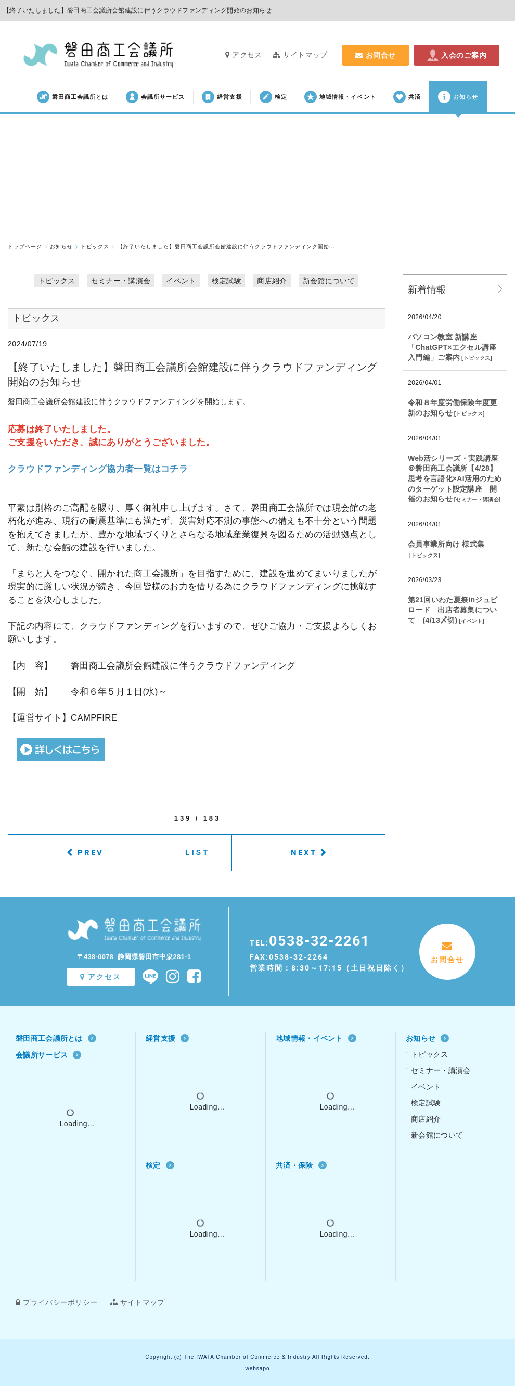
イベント (181, 280)
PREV (91, 852)
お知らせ (458, 97)
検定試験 (226, 280)
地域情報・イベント (340, 97)
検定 (273, 97)
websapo (257, 1368)
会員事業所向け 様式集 (446, 544)
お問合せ (375, 55)
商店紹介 (272, 280)
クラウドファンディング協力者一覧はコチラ (98, 469)
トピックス (56, 280)
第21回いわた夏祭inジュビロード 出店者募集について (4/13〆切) (452, 610)
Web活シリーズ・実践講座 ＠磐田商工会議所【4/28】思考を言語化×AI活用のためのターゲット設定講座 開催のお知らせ (454, 478)
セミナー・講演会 (120, 280)
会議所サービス (155, 97)
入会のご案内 (456, 55)
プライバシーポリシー (56, 1302)
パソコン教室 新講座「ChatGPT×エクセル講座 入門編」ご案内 (452, 347)
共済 (407, 97)
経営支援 (222, 97)
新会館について (329, 280)
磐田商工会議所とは (73, 97)
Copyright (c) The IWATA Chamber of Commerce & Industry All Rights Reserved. (257, 1357)
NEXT (304, 852)
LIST (197, 852)
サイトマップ (300, 55)
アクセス (243, 55)
